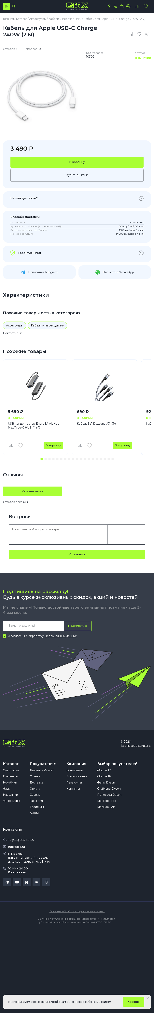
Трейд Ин (37, 815)
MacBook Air (106, 815)
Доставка (36, 790)
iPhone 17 (104, 778)
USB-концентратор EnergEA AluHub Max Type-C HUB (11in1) (33, 429)
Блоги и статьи (76, 784)
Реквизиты (74, 790)
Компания (76, 768)
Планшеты (10, 784)
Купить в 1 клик (77, 178)
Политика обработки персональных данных (77, 919)
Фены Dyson (106, 790)
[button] (41, 463)
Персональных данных (61, 640)
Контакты (73, 796)
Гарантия (36, 808)
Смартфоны (11, 778)
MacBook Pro (106, 808)
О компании (75, 778)
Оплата (35, 796)
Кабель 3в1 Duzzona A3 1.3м (96, 427)
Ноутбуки (10, 790)
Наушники (10, 802)
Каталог (11, 768)
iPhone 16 (104, 784)
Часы (6, 796)
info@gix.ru (16, 854)
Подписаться (77, 629)
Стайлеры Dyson (109, 796)
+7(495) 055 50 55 (21, 848)
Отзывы (35, 784)
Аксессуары (14, 329)
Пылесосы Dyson (109, 802)
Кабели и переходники (47, 329)
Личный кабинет (42, 778)
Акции (34, 821)
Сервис (35, 802)
